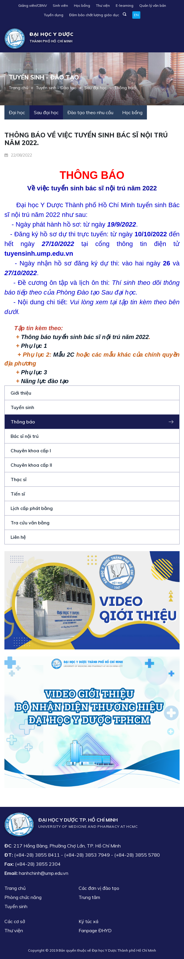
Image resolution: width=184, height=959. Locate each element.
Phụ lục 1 (34, 346)
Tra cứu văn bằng (30, 523)
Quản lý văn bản (152, 5)
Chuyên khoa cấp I (31, 450)
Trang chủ (18, 87)
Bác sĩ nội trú (25, 436)
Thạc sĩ (18, 479)
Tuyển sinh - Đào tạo (56, 87)
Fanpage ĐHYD (95, 930)
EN (136, 15)
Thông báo (125, 87)
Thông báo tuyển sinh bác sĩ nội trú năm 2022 (85, 337)
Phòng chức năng (23, 897)
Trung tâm (89, 897)
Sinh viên (60, 5)
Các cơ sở (14, 921)
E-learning (124, 5)
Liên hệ (18, 537)
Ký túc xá (88, 921)
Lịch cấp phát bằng (32, 508)
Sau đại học (95, 87)
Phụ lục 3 (34, 372)
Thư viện (103, 5)
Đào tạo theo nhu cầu (90, 112)
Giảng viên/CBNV (32, 5)
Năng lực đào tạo (45, 381)
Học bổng (82, 5)
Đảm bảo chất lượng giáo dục (94, 15)
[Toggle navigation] (171, 38)
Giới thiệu (21, 393)
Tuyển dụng (53, 15)
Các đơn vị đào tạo (99, 888)
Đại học (17, 112)
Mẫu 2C (63, 354)
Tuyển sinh (22, 407)
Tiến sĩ (18, 494)
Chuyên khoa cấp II (31, 465)
